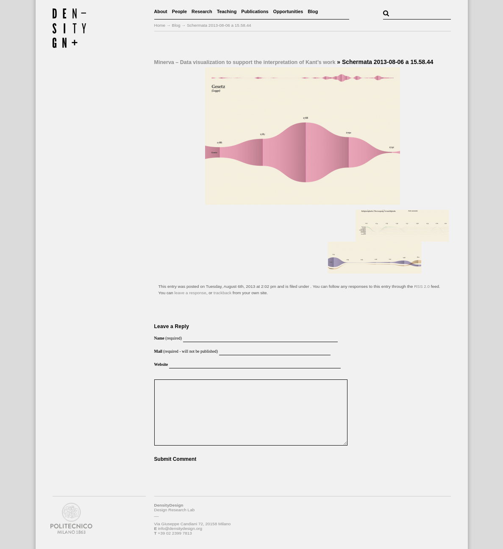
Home (160, 25)
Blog (313, 11)
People (179, 11)
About (160, 11)
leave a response (190, 292)
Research (202, 11)
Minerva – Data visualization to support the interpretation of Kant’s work (245, 62)
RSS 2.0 (422, 286)
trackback (222, 292)
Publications (254, 11)
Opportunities (288, 11)
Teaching (227, 11)
